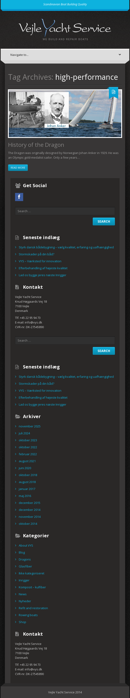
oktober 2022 (28, 447)
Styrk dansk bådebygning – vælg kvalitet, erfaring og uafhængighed (66, 247)
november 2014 (30, 517)
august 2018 (27, 482)
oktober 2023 (28, 440)
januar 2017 (27, 489)
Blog (22, 552)
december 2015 (29, 503)
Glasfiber (25, 566)
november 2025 (30, 426)
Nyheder (25, 601)
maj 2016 (25, 496)
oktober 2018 (28, 475)
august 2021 (27, 461)
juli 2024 (24, 433)
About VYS (26, 545)
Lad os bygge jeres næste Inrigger (42, 275)
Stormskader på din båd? (36, 254)
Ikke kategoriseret (31, 573)
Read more (18, 167)
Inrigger (24, 580)
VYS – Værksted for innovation (40, 261)
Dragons (25, 559)
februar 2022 (28, 454)
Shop (22, 622)
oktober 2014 (28, 524)
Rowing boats (28, 615)
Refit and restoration (33, 608)
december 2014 (29, 510)
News (23, 594)
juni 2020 (25, 468)
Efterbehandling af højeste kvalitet (43, 268)
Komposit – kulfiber (32, 587)
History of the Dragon (36, 144)
